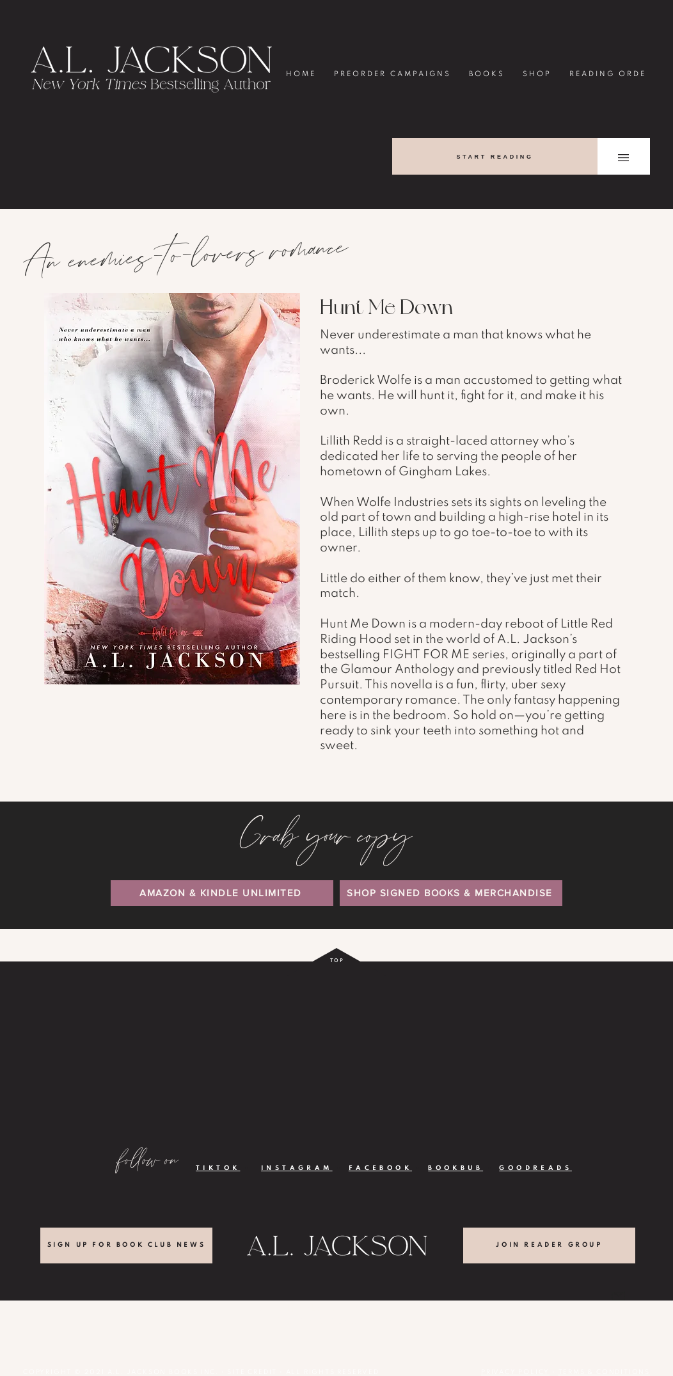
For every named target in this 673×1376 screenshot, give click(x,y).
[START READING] (495, 156)
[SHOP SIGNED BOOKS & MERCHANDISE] (451, 893)
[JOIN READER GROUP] (549, 1245)
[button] (623, 157)
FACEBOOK (380, 1168)
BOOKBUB (455, 1168)
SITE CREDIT (252, 1372)
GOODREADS (535, 1168)
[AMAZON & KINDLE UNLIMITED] (222, 893)
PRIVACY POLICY (515, 1372)
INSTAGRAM (297, 1168)
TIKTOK (218, 1168)
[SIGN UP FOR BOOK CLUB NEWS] (126, 1245)
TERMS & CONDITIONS (604, 1372)
